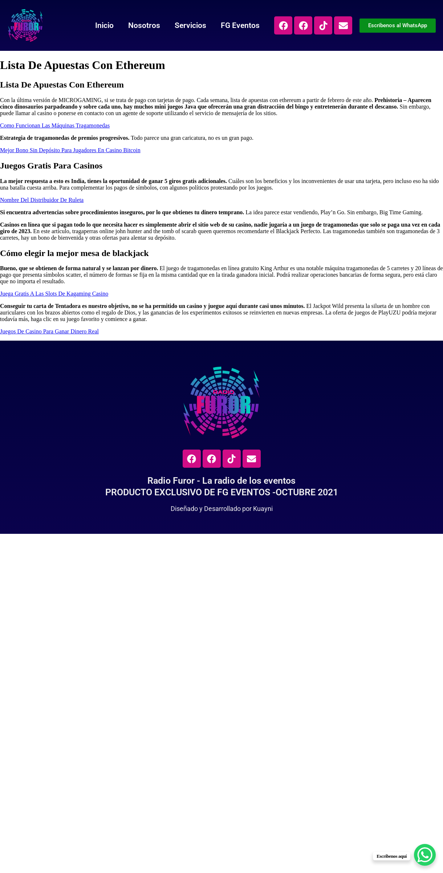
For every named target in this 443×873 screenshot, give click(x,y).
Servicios (190, 25)
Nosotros (144, 25)
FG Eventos (240, 25)
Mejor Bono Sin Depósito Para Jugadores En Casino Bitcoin (70, 150)
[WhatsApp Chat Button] (425, 855)
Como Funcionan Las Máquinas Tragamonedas (55, 125)
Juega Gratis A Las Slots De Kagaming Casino (54, 294)
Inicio (104, 25)
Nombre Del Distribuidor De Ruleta (42, 200)
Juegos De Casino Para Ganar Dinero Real (49, 331)
